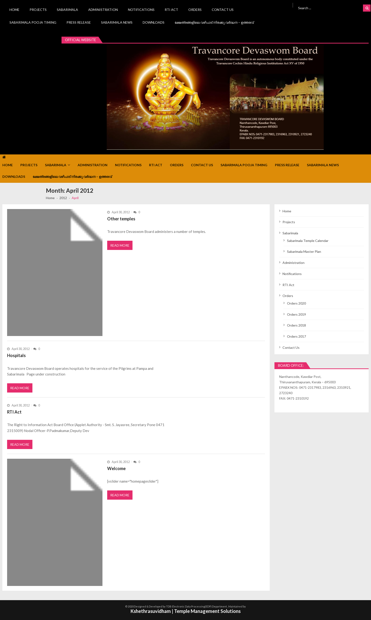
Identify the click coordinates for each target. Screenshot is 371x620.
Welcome (116, 468)
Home (14, 10)
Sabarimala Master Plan (304, 251)
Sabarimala (67, 10)
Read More (119, 245)
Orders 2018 (296, 325)
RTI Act (171, 10)
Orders (195, 10)
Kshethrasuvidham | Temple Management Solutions (185, 611)
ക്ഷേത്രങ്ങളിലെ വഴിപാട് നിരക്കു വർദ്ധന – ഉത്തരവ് (214, 22)
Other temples (121, 218)
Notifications (141, 10)
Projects (38, 10)
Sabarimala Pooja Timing (32, 22)
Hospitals (16, 355)
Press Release (78, 22)
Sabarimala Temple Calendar (307, 241)
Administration (103, 10)
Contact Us (223, 10)
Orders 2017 (296, 336)
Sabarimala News (116, 22)
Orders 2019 (296, 314)
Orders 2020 (296, 303)
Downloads (153, 22)
